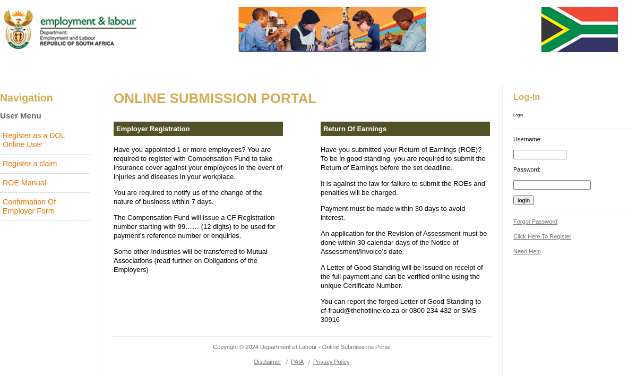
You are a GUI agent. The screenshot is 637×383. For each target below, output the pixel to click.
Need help (527, 251)
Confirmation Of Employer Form (29, 206)
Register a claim (30, 163)
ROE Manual (24, 182)
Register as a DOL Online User (34, 140)
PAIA (297, 362)
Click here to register (542, 236)
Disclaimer (267, 362)
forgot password (535, 221)
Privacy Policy (331, 362)
